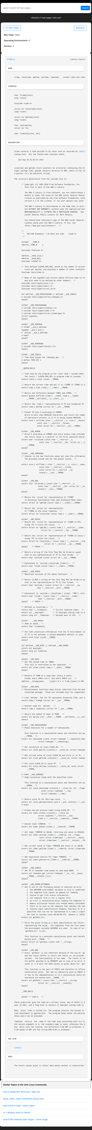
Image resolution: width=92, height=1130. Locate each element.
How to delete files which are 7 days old (21, 1092)
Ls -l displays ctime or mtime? (17, 1112)
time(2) (82, 152)
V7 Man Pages (12, 28)
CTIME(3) (11, 60)
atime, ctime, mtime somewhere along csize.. (24, 1099)
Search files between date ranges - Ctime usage (25, 1119)
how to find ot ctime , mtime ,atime (19, 1105)
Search (85, 8)
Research (80, 28)
